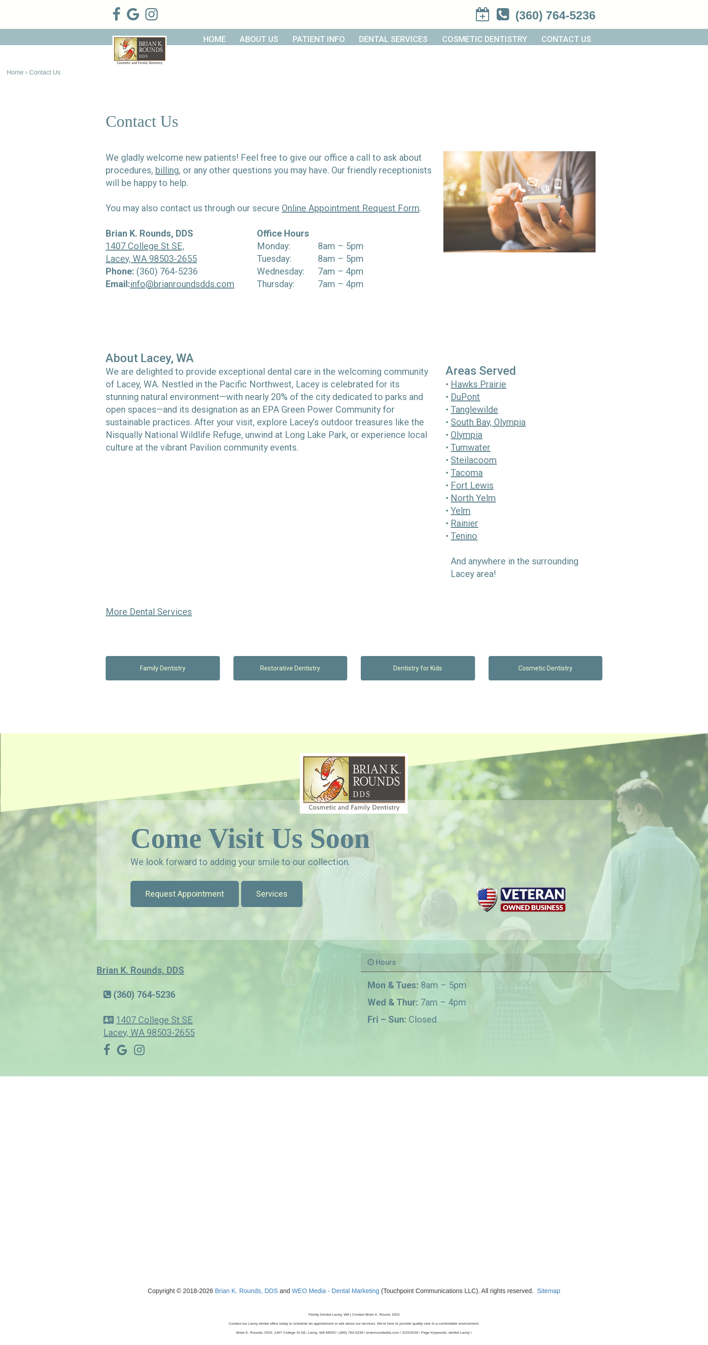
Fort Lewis (472, 485)
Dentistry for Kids (417, 668)
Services (272, 893)
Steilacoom (474, 460)
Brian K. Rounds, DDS (140, 970)
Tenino (464, 536)
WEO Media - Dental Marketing (335, 1290)
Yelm (460, 510)
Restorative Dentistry (290, 668)
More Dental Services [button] (149, 611)
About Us (259, 39)
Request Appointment (184, 893)
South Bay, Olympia (488, 422)
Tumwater (470, 447)
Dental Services (393, 39)
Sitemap (548, 1290)
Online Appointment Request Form (350, 208)
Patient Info (319, 39)
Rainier (464, 523)
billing (167, 170)
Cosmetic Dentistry (484, 39)
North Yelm (473, 498)
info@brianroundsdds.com (182, 284)
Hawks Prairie (478, 384)
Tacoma (467, 472)
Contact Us (566, 39)
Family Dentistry (163, 668)
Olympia (466, 434)
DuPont (465, 396)
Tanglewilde (474, 409)
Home (214, 39)
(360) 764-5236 (167, 271)
